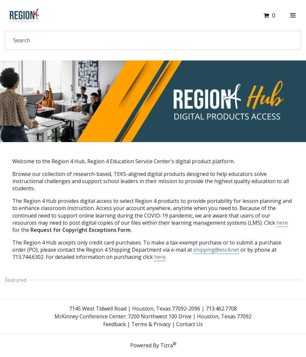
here (282, 222)
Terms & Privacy (151, 324)
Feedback (114, 324)
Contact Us (189, 324)
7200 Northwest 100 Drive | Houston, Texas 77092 (189, 316)
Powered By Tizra (153, 345)
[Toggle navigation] (293, 15)
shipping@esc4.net (216, 249)
